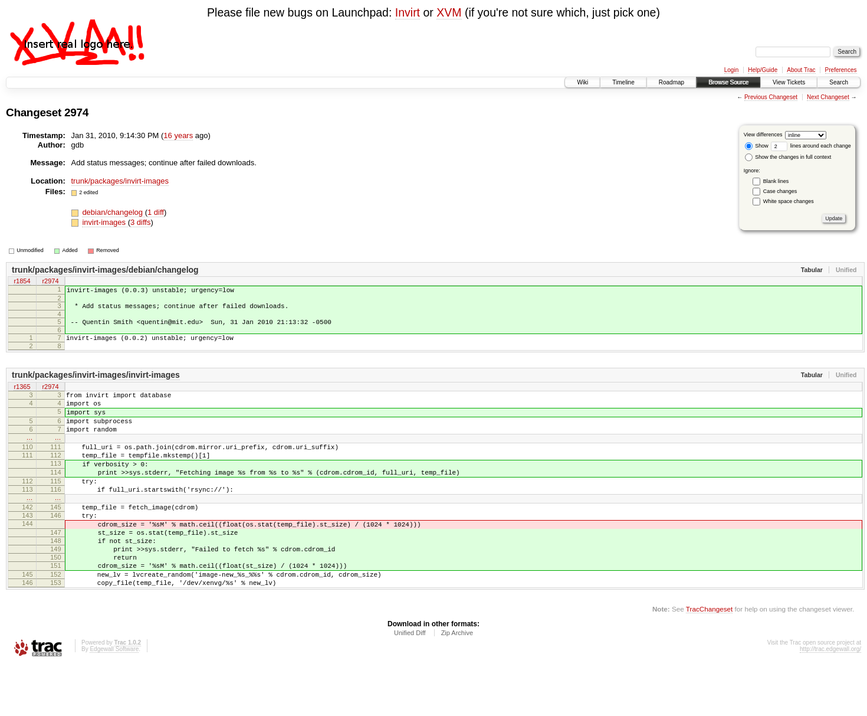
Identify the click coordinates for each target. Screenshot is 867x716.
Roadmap (671, 82)
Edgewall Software (114, 700)
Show (757, 146)
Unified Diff (410, 684)
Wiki (582, 82)
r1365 (22, 396)
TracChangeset (709, 660)
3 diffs (140, 222)
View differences (763, 135)
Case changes (780, 191)
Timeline (623, 82)
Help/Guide (762, 70)
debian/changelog (113, 212)
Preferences (841, 70)
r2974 (50, 282)
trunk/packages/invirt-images (120, 180)
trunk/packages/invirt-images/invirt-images (96, 383)
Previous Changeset (770, 97)
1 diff (155, 212)
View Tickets (789, 82)
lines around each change (811, 146)
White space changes (788, 201)
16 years (178, 135)
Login (731, 70)
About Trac (801, 70)
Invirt (407, 12)
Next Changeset (828, 97)
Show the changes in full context (788, 157)
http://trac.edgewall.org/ (830, 700)
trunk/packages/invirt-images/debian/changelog (105, 269)
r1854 (22, 282)
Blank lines (776, 181)
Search (838, 82)
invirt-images (104, 222)
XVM (448, 12)
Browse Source (728, 82)
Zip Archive (457, 684)
